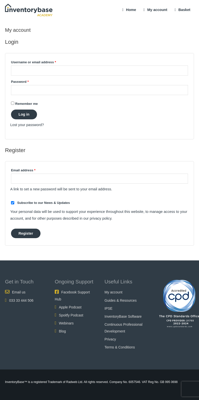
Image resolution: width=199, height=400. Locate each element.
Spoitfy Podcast (71, 315)
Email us (19, 292)
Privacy (110, 339)
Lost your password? (27, 125)
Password (27, 81)
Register (25, 233)
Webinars (66, 323)
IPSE (108, 308)
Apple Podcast (70, 307)
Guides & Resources (120, 300)
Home (131, 10)
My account (157, 10)
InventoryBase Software (123, 316)
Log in (24, 114)
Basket (182, 10)
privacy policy (100, 218)
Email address (30, 169)
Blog (62, 331)
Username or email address (40, 61)
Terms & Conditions (119, 347)
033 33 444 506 (21, 300)
